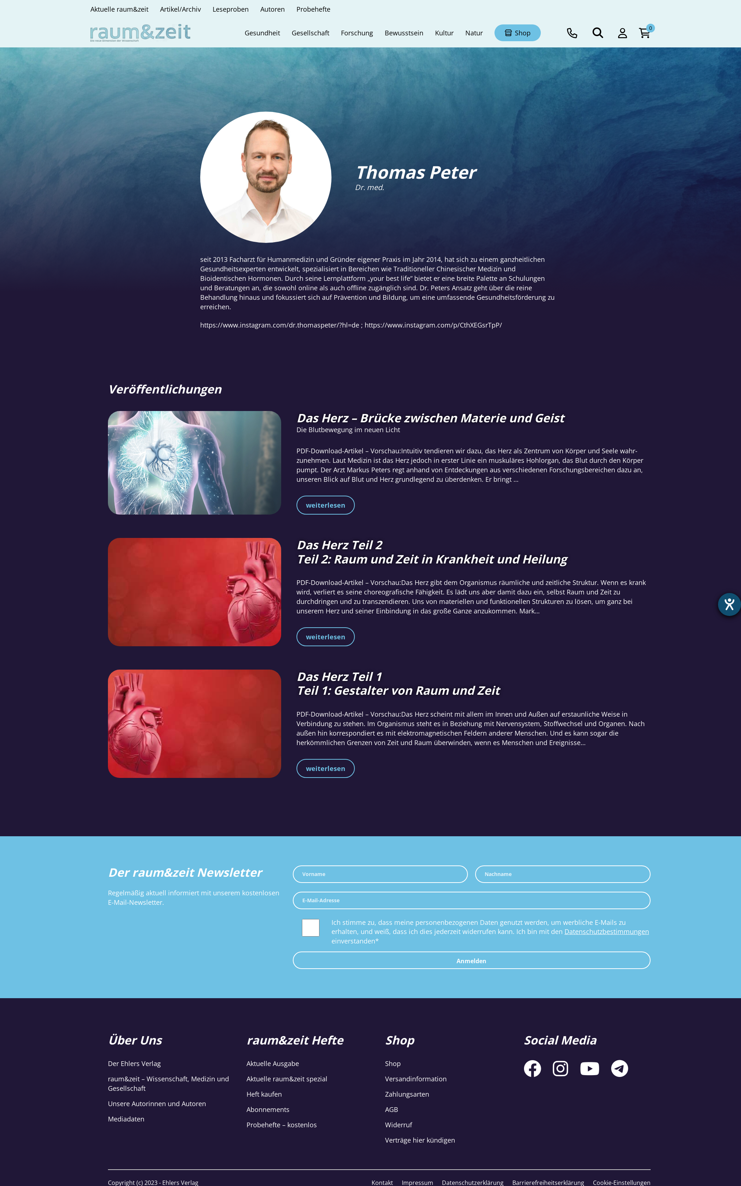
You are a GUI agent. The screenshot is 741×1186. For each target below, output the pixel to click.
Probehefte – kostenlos (282, 1124)
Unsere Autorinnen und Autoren (157, 1103)
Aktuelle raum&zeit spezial (287, 1078)
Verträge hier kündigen (420, 1140)
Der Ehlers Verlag (134, 1063)
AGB (391, 1109)
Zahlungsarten (407, 1094)
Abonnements (268, 1109)
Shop (393, 1063)
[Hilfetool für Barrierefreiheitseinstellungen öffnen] (729, 605)
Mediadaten (126, 1119)
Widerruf (398, 1124)
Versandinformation (416, 1078)
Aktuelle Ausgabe (273, 1063)
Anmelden (471, 961)
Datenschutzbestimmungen (607, 931)
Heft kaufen (264, 1094)
